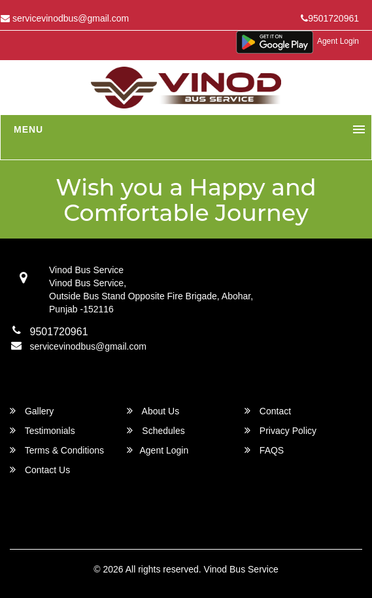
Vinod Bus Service (241, 569)
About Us (153, 410)
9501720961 (330, 18)
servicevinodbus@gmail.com (88, 346)
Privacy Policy (280, 430)
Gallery (32, 410)
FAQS (264, 450)
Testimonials (42, 430)
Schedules (155, 430)
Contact (268, 410)
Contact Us (40, 469)
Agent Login (338, 41)
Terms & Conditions (57, 450)
